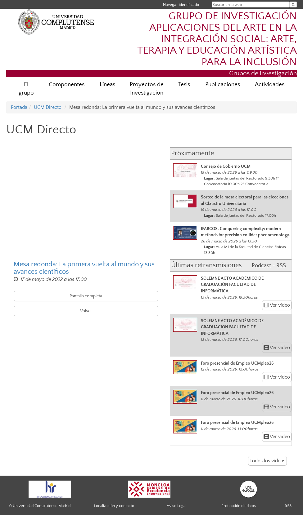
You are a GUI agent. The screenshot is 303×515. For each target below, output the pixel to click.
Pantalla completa (86, 296)
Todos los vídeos (267, 461)
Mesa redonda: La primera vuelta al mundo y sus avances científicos (84, 268)
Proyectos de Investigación (147, 88)
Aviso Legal (176, 506)
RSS (288, 506)
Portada (19, 107)
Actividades (269, 84)
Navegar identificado (181, 4)
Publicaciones (222, 84)
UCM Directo (47, 107)
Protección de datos (238, 506)
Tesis (184, 84)
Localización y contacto (114, 506)
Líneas (107, 84)
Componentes (66, 84)
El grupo (26, 88)
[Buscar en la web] (293, 4)
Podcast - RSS (269, 266)
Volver (86, 311)
